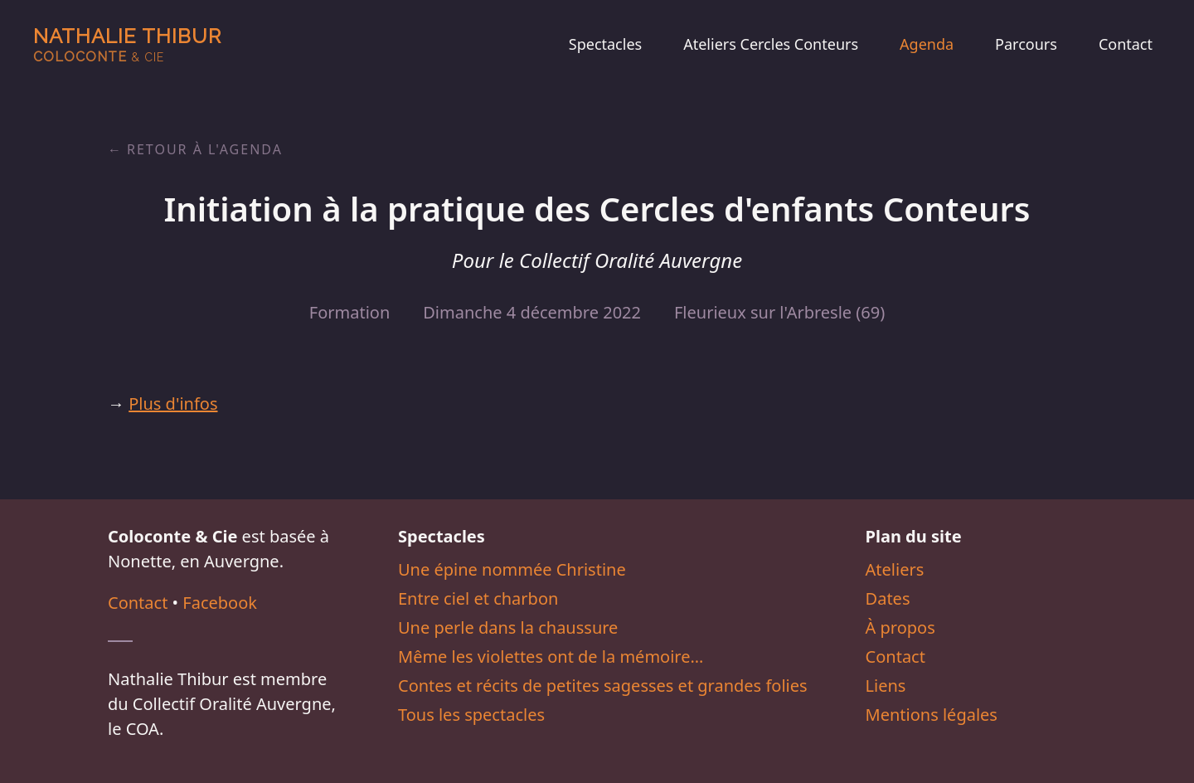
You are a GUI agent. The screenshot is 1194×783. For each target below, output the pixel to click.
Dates (888, 598)
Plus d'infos (173, 403)
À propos (900, 627)
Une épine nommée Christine (512, 569)
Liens (886, 685)
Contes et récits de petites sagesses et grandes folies (603, 685)
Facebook (219, 602)
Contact (1126, 44)
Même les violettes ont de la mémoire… (550, 656)
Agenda (927, 44)
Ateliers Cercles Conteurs (770, 44)
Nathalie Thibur (127, 44)
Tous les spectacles (471, 714)
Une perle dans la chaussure (508, 627)
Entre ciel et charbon (478, 598)
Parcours (1026, 44)
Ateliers (895, 569)
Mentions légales (931, 714)
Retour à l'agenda (205, 149)
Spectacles (605, 44)
